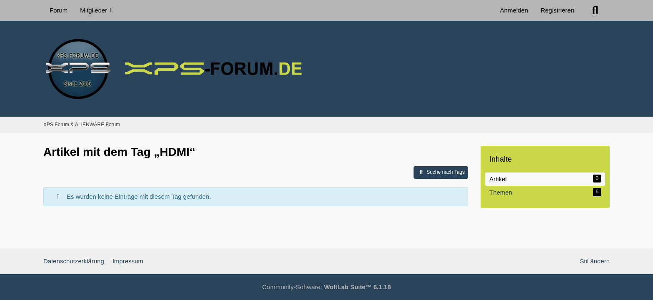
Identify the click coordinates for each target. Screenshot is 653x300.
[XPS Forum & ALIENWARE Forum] (326, 68)
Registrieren (557, 10)
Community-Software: (326, 286)
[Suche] (595, 10)
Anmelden (514, 10)
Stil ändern (595, 261)
